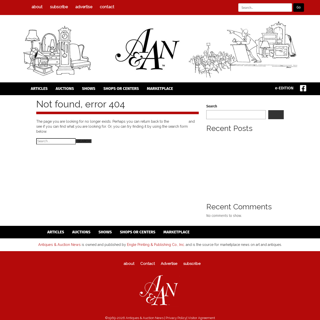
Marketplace (160, 88)
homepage (179, 121)
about (37, 7)
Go (298, 7)
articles (39, 88)
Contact (107, 7)
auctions (65, 88)
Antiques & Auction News (59, 244)
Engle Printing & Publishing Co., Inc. (155, 244)
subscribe (59, 7)
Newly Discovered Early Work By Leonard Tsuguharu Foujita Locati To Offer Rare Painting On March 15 (242, 142)
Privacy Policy (176, 317)
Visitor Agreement (201, 317)
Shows (89, 88)
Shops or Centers (121, 88)
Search (211, 106)
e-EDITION (284, 88)
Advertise (83, 7)
